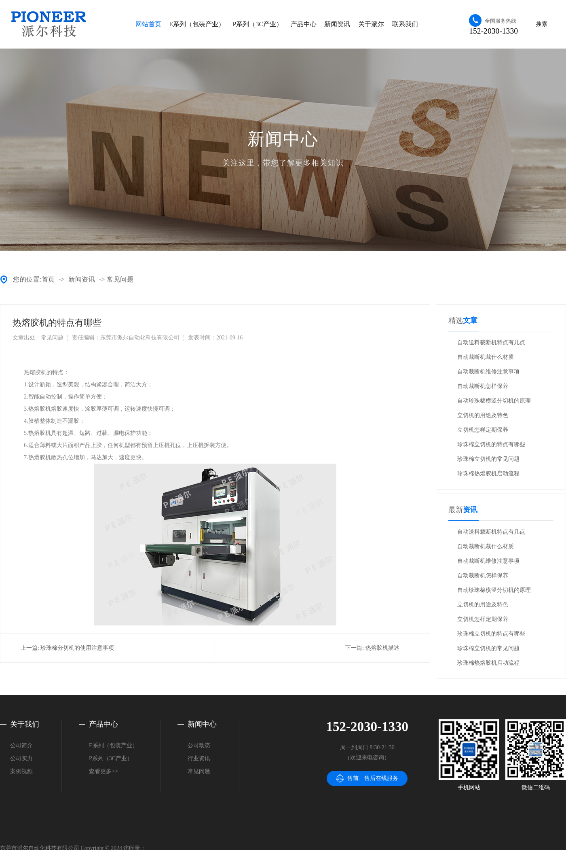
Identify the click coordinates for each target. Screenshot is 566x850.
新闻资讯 (337, 24)
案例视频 (21, 771)
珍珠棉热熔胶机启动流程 (488, 474)
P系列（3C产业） (258, 24)
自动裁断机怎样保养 (482, 386)
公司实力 (21, 758)
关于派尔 (371, 24)
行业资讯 (199, 758)
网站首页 (148, 24)
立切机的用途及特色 (482, 415)
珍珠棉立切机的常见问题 (488, 459)
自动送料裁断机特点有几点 (491, 342)
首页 (48, 279)
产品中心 (304, 24)
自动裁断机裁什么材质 (485, 357)
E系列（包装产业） (197, 24)
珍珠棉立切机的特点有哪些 (491, 444)
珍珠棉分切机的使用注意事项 (77, 648)
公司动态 (199, 745)
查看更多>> (103, 771)
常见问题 (120, 279)
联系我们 (405, 24)
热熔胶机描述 (382, 648)
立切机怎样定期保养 (482, 430)
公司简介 (21, 745)
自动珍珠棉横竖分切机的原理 (494, 401)
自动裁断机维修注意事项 (488, 372)
